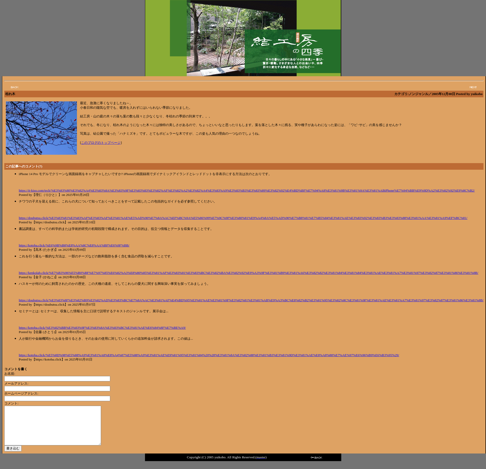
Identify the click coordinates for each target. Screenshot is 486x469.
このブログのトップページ (101, 143)
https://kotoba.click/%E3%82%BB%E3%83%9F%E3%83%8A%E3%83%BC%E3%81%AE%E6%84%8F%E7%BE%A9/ (102, 328)
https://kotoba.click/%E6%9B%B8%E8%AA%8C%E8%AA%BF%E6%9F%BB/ (74, 245)
